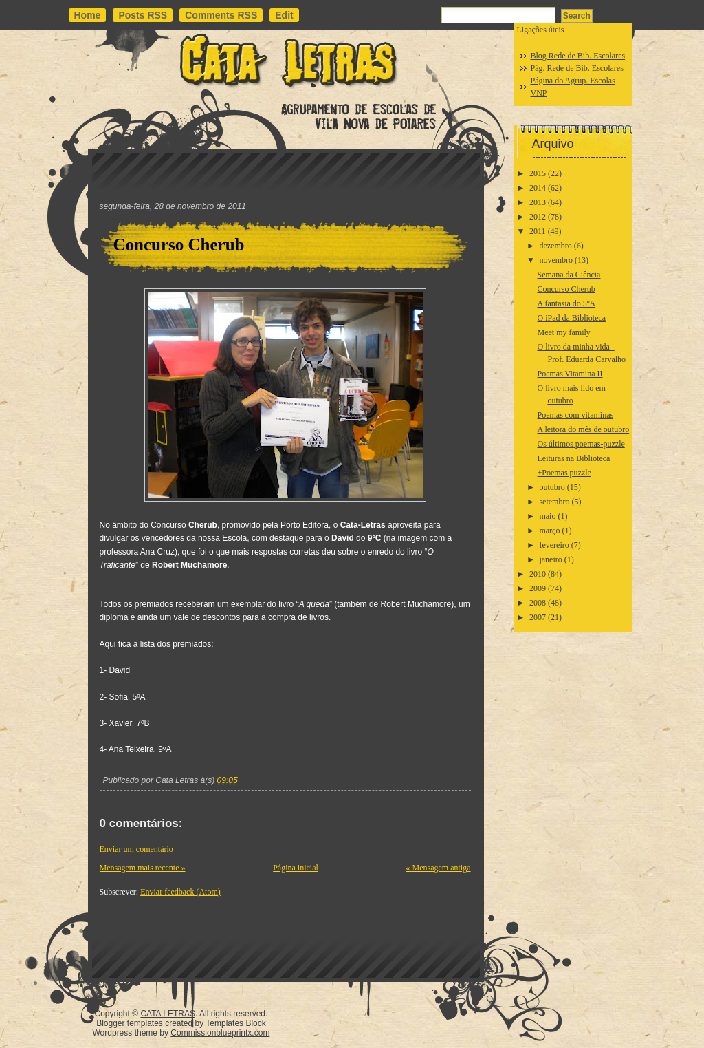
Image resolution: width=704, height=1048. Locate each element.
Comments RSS (221, 15)
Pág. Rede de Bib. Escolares (577, 68)
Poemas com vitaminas (575, 415)
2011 (537, 231)
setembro (554, 501)
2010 (537, 574)
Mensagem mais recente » (143, 868)
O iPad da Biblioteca (571, 318)
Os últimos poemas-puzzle (580, 444)
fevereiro (554, 545)
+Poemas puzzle (564, 473)
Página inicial (295, 868)
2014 (537, 188)
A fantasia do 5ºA (566, 303)
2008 (537, 603)
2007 (537, 617)
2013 (537, 202)
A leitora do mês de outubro (583, 429)
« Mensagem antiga (438, 868)
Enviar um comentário (136, 849)
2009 (537, 588)
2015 (537, 173)
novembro (556, 260)
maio (547, 516)
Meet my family (563, 332)
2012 (537, 217)
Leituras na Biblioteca (573, 458)
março (549, 530)
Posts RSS (142, 15)
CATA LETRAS (167, 1013)
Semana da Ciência (568, 274)
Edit (284, 15)
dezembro (555, 245)
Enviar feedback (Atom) (180, 892)
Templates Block (235, 1023)
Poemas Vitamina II (569, 373)
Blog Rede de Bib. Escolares (578, 56)
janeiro (550, 559)
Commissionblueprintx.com (220, 1033)
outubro (551, 487)
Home (87, 15)
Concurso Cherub (179, 244)
